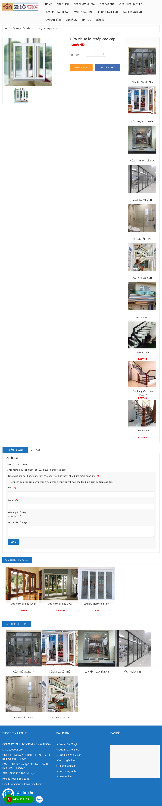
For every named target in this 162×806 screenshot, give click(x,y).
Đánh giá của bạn (17, 512)
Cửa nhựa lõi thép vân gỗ (24, 603)
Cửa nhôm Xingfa (68, 744)
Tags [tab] (37, 449)
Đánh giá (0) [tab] (16, 449)
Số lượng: (76, 54)
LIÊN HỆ (100, 19)
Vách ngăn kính (67, 760)
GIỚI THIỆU (63, 4)
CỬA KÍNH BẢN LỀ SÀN (57, 11)
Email (11, 500)
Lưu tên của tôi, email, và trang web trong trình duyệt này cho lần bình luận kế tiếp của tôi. (62, 481)
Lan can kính (142, 352)
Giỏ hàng (71, 19)
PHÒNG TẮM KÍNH (108, 11)
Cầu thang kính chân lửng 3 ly (142, 393)
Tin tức (86, 19)
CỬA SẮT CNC (107, 4)
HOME (48, 4)
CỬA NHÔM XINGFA (84, 4)
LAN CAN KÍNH (53, 19)
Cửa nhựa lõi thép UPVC (60, 603)
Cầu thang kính (142, 430)
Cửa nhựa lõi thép (69, 749)
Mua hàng (81, 67)
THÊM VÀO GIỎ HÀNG (107, 68)
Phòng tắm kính (67, 765)
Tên (10, 488)
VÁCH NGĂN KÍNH (83, 11)
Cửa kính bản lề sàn (70, 755)
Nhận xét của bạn (18, 522)
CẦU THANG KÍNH (132, 11)
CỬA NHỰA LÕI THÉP (130, 4)
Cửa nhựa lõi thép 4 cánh (96, 603)
